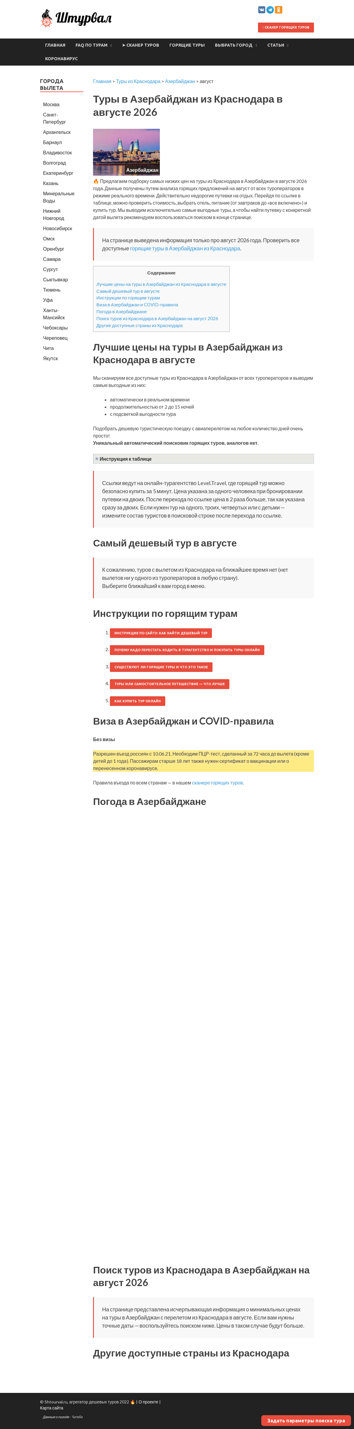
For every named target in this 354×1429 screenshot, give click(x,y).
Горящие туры (187, 45)
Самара (52, 259)
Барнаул (52, 142)
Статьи (275, 45)
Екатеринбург (58, 173)
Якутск (50, 358)
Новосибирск (57, 228)
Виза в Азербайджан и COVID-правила (137, 304)
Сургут (50, 269)
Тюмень (52, 289)
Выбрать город (234, 45)
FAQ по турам (91, 45)
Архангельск (56, 132)
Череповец (55, 338)
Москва (51, 104)
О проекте (148, 1401)
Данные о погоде (56, 1417)
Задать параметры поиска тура (306, 1420)
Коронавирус (61, 58)
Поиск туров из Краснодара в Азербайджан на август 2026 (157, 318)
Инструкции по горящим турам (128, 297)
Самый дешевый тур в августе (128, 291)
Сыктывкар (55, 279)
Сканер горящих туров (285, 27)
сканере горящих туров (217, 782)
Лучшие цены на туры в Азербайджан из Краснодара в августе (161, 284)
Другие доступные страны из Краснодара (139, 325)
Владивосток (57, 152)
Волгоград (54, 162)
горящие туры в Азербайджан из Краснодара (185, 248)
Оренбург (53, 249)
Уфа (48, 300)
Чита (48, 348)
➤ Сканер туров (140, 45)
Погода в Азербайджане (121, 311)
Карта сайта (51, 1407)
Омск (48, 238)
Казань (50, 183)
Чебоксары (55, 327)
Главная (55, 45)
